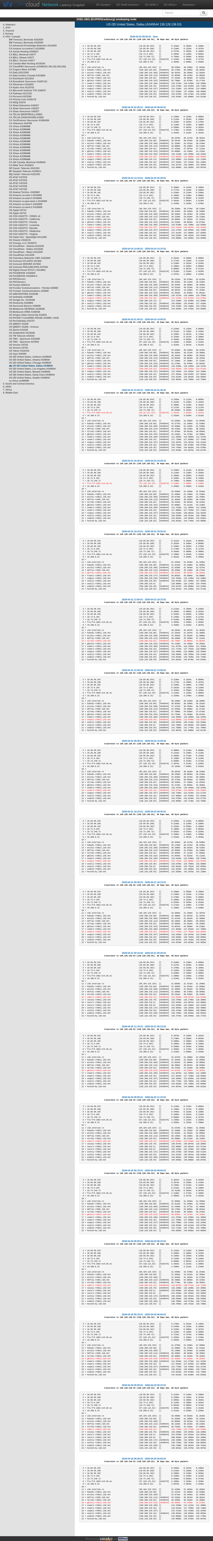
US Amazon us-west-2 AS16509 (25, 207)
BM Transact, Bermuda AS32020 (26, 39)
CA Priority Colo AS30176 (22, 99)
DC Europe (103, 4)
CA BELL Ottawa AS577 (21, 57)
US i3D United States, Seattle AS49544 (29, 377)
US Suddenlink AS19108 (22, 333)
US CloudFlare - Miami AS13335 (26, 252)
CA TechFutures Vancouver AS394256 (29, 120)
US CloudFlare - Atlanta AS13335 (26, 246)
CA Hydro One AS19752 (21, 87)
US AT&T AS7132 (18, 189)
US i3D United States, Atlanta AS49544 (29, 360)
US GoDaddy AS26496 (21, 297)
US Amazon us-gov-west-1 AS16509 (28, 201)
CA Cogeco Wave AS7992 (22, 69)
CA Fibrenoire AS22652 (21, 84)
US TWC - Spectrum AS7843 (24, 342)
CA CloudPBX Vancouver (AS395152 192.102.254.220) (37, 66)
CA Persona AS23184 (20, 96)
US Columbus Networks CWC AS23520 (29, 258)
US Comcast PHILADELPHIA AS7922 (28, 267)
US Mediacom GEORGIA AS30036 (27, 309)
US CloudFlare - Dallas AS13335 (26, 249)
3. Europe (8, 33)
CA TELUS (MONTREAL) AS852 (25, 114)
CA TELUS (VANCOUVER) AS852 (26, 117)
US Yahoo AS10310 (19, 351)
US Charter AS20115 (20, 240)
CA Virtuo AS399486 (19, 126)
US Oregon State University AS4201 (28, 315)
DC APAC (151, 4)
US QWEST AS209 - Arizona (24, 327)
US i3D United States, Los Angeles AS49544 (32, 368)
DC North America (128, 4)
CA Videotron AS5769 (20, 123)
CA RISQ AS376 (17, 102)
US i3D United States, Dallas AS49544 (33, 365)
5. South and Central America (18, 383)
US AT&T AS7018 (18, 177)
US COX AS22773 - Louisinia (24, 225)
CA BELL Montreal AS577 (22, 54)
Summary (188, 4)
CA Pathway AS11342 (20, 93)
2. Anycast (8, 30)
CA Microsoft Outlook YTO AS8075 (27, 90)
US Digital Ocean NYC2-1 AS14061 (27, 270)
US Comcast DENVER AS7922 (25, 264)
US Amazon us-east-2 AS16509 (25, 198)
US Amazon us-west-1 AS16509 (25, 204)
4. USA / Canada (11, 36)
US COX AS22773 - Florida (23, 222)
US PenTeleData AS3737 (22, 321)
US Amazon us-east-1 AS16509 (25, 195)
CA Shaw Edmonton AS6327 (24, 105)
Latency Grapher (63, 4)
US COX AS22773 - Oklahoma (24, 231)
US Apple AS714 (17, 210)
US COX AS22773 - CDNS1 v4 (24, 216)
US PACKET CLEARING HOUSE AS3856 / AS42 (34, 318)
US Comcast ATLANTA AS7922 (25, 261)
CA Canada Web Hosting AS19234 (27, 63)
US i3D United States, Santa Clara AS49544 (32, 374)
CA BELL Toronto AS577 (22, 60)
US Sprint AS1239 (18, 330)
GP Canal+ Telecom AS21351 (24, 168)
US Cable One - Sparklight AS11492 (28, 237)
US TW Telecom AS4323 (21, 336)
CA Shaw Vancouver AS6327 (24, 108)
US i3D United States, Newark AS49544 (29, 371)
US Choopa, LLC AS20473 (23, 243)
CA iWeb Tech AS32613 (21, 165)
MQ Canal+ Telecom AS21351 (24, 174)
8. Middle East (10, 392)
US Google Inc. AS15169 (22, 300)
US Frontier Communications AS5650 (29, 291)
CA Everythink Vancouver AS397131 (28, 81)
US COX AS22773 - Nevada (23, 228)
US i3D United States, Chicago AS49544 (30, 362)
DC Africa (170, 4)
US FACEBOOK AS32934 (22, 273)
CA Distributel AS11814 (21, 78)
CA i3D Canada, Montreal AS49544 (27, 162)
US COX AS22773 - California (24, 219)
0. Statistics (9, 24)
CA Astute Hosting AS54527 (24, 51)
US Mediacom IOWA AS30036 (24, 312)
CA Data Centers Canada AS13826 (27, 75)
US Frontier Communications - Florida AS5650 (33, 288)
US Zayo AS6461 (18, 354)
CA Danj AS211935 (19, 72)
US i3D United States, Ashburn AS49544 (30, 357)
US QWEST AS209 (18, 324)
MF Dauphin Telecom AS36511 (25, 171)
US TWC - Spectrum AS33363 (24, 339)
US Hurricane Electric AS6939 (25, 306)
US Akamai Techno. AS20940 (24, 192)
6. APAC (7, 386)
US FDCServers (17, 279)
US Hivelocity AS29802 (21, 303)
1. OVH (6, 27)
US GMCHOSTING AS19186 (23, 294)
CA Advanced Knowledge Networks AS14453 (33, 45)
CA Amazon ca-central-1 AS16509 (27, 48)
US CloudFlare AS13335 (21, 255)
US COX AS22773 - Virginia (23, 234)
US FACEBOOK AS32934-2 (23, 276)
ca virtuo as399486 (19, 380)
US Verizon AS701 (18, 345)
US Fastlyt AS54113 (19, 285)
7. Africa (7, 389)
